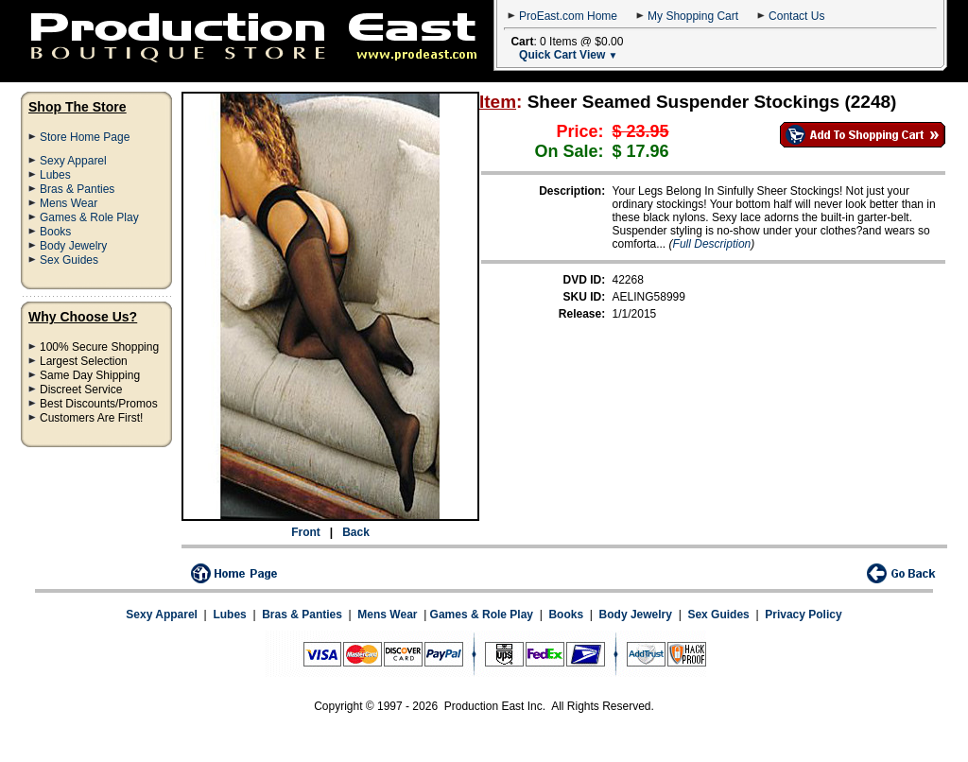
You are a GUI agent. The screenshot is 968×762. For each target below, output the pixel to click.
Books (55, 231)
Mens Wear (68, 203)
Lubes (55, 175)
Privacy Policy (803, 614)
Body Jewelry (73, 245)
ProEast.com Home (568, 16)
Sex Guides (69, 260)
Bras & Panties (77, 189)
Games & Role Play (89, 217)
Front (305, 532)
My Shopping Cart (693, 16)
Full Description (712, 244)
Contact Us (796, 16)
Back (356, 532)
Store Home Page (85, 137)
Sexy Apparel (73, 160)
